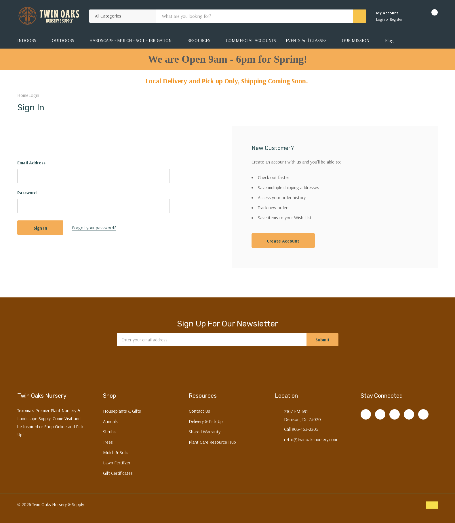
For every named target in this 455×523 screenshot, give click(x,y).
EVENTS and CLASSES (306, 40)
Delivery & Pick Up (206, 421)
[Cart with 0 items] (429, 16)
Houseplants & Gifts (122, 411)
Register (396, 19)
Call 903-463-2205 (301, 429)
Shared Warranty (204, 431)
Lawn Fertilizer (116, 463)
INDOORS (26, 40)
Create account (283, 241)
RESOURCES (198, 40)
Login (381, 19)
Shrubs (109, 431)
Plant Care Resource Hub (212, 442)
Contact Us (199, 411)
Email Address (31, 163)
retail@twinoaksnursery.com (310, 439)
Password (27, 192)
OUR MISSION (356, 40)
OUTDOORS (63, 40)
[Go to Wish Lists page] (414, 16)
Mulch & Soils (115, 452)
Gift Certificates (118, 473)
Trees (108, 442)
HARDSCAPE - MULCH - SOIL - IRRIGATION (131, 40)
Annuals (110, 421)
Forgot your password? (94, 227)
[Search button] (359, 16)
